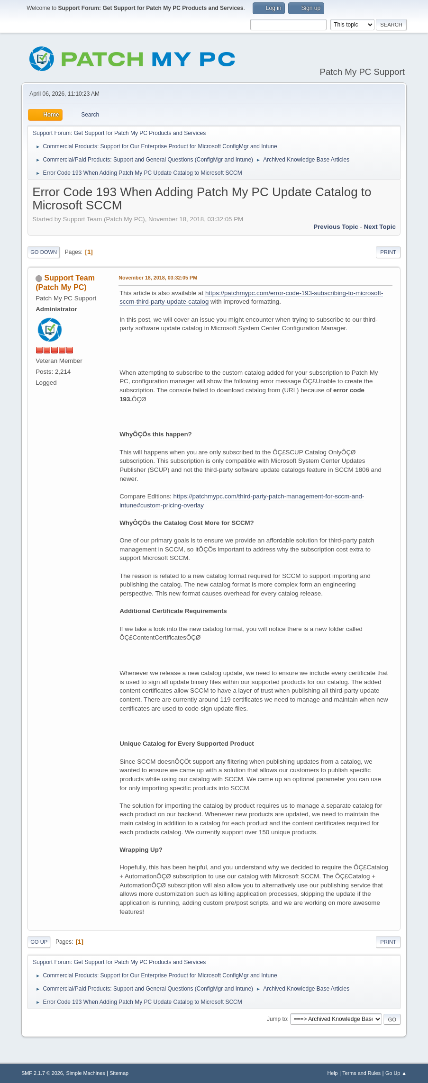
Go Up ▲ (396, 1073)
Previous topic (335, 226)
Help (332, 1073)
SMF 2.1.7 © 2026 (42, 1073)
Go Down (43, 252)
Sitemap (118, 1073)
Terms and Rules (361, 1073)
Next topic (380, 226)
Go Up (38, 942)
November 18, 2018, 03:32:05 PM (157, 277)
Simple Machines (85, 1073)
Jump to (277, 1019)
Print (388, 252)
